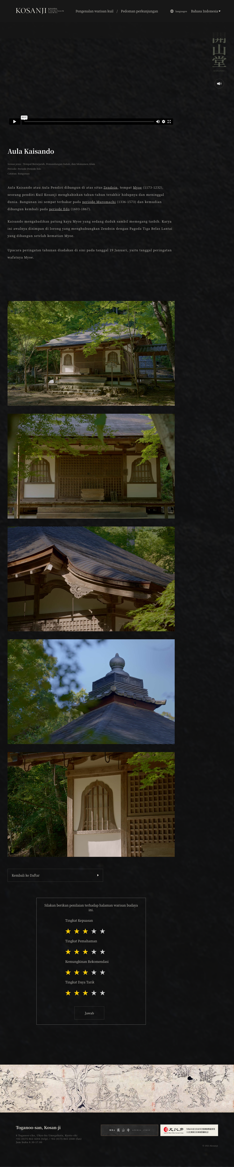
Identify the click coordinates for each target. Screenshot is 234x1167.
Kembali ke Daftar (26, 875)
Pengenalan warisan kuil (94, 11)
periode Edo (59, 209)
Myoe (137, 187)
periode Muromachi (99, 202)
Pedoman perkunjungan (139, 11)
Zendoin (111, 187)
